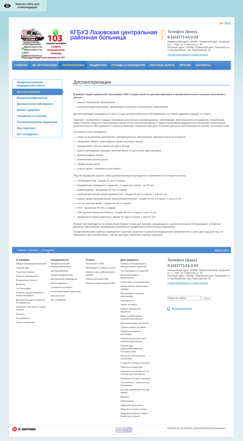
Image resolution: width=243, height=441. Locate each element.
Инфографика (127, 401)
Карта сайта (222, 250)
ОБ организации (44, 65)
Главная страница (27, 250)
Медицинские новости (26, 280)
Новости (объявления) (27, 276)
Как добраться (23, 318)
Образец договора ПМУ (97, 279)
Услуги (90, 259)
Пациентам (98, 65)
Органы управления (25, 322)
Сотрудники (47, 250)
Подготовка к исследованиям (135, 282)
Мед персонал (58, 296)
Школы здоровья (59, 283)
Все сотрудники (58, 300)
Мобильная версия (182, 308)
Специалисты (60, 259)
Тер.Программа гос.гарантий (134, 271)
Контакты (203, 65)
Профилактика (73, 65)
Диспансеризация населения (135, 323)
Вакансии (20, 284)
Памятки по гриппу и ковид (134, 409)
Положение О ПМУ (95, 263)
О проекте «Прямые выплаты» (135, 363)
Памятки (125, 397)
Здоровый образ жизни (132, 405)
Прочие (185, 65)
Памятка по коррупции (131, 367)
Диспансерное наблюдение (64, 279)
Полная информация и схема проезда (187, 54)
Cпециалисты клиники (61, 287)
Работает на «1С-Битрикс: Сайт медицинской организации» (196, 428)
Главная (20, 65)
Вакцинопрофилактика (62, 275)
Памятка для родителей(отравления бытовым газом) (132, 349)
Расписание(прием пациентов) (66, 291)
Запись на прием (129, 304)
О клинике (22, 259)
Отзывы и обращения (128, 65)
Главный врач (22, 268)
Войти (227, 23)
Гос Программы (23, 288)
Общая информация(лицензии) (31, 263)
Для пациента (130, 259)
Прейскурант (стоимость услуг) (101, 268)
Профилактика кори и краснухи (136, 378)
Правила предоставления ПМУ (101, 283)
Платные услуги (162, 65)
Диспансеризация (59, 271)
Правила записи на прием (133, 327)
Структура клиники (25, 272)
